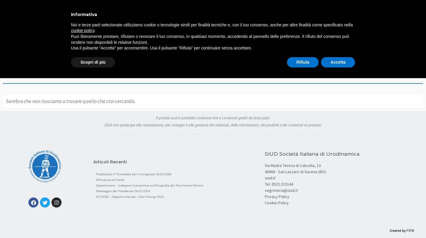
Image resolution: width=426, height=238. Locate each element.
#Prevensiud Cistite (110, 180)
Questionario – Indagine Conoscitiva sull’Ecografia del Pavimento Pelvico (149, 185)
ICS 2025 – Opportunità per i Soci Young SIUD (130, 197)
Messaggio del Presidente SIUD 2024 (123, 191)
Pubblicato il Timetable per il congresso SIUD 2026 (133, 174)
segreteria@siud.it (281, 190)
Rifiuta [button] (302, 62)
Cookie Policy (277, 202)
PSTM (410, 231)
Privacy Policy (277, 196)
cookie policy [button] (82, 30)
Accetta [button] (338, 62)
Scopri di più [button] (93, 62)
